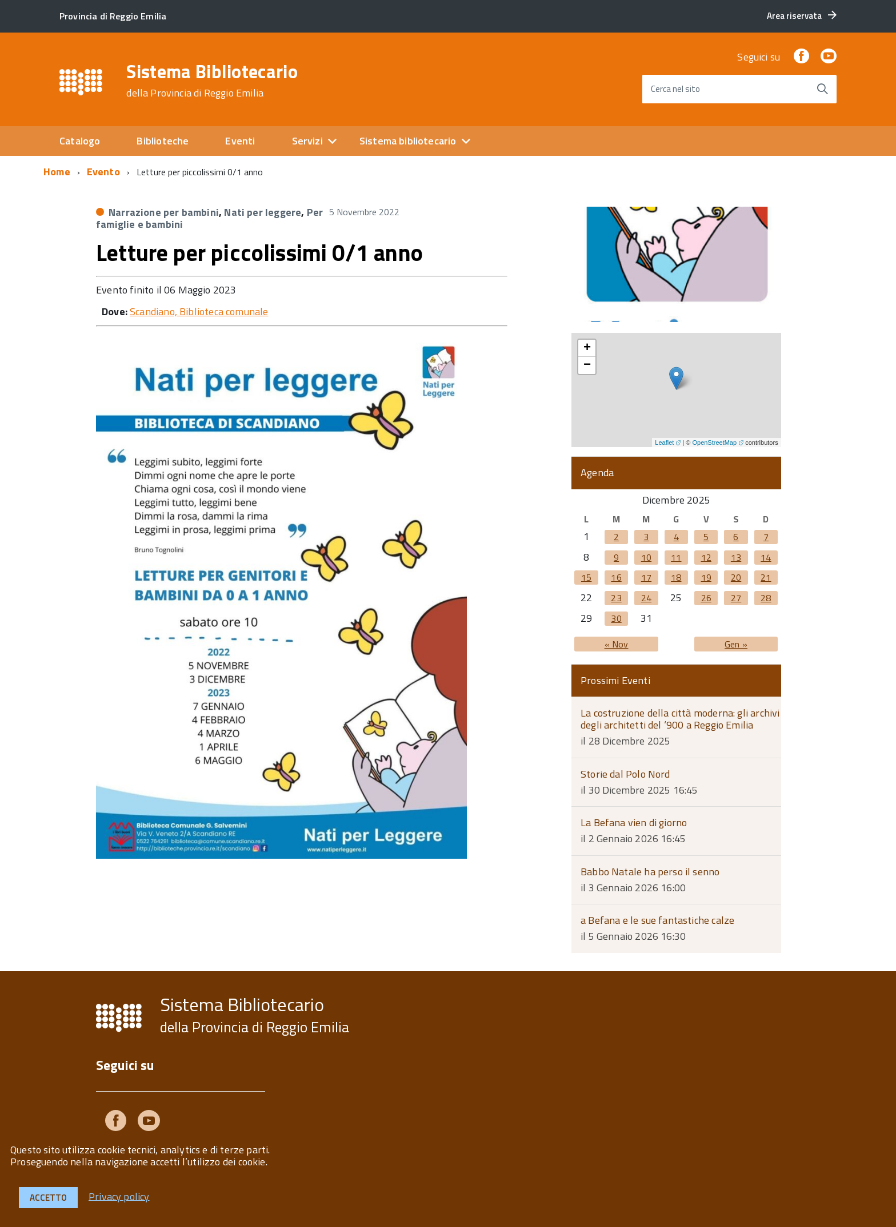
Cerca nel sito (675, 89)
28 (766, 598)
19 (706, 577)
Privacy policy (119, 1196)
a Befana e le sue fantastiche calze (657, 920)
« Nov (617, 644)
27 (736, 598)
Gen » (736, 644)
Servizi (307, 140)
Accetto (48, 1197)
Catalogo (79, 140)
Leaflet (664, 442)
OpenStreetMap (714, 442)
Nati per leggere (262, 212)
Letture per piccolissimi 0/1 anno (259, 252)
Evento (103, 171)
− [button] (587, 365)
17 (646, 577)
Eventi (240, 140)
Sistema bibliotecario (408, 140)
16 (616, 577)
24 (646, 598)
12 (706, 557)
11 (676, 557)
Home (56, 171)
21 (766, 577)
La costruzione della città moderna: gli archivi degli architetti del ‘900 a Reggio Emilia (680, 719)
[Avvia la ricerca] (822, 89)
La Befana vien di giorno (634, 822)
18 (676, 577)
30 (616, 618)
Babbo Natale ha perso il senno (650, 871)
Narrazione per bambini (164, 212)
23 (616, 598)
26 (706, 598)
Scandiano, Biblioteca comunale (199, 311)
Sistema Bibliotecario (212, 80)
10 (646, 557)
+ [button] (587, 348)
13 (736, 557)
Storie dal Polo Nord (625, 774)
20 (736, 577)
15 (586, 577)
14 (766, 557)
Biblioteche (163, 140)
